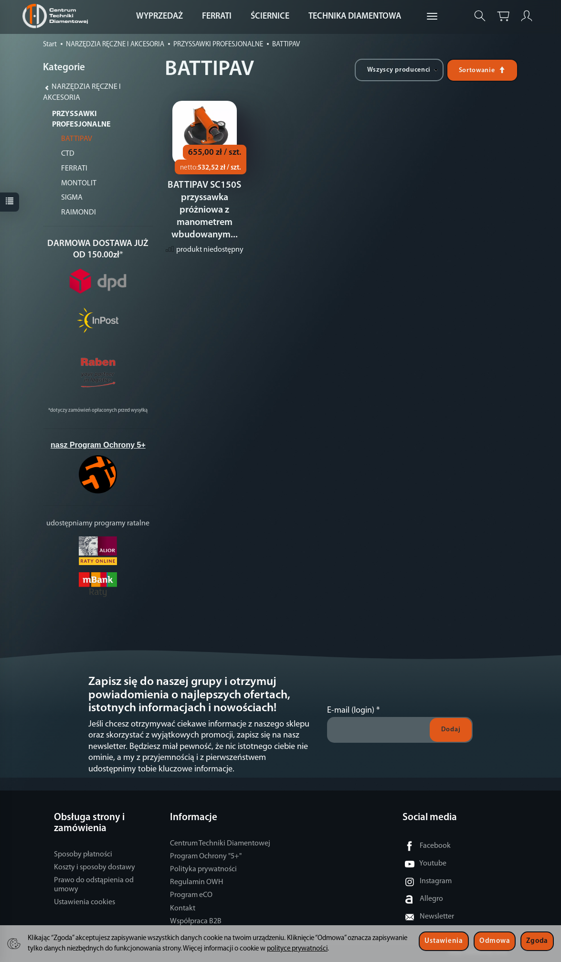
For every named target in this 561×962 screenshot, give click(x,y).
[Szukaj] (480, 16)
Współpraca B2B (196, 921)
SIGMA (72, 198)
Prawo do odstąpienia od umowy (94, 884)
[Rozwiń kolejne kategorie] (432, 17)
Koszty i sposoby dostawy (94, 867)
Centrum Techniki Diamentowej (220, 843)
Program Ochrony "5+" (206, 856)
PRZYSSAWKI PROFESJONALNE (81, 119)
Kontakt (182, 908)
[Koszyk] (503, 16)
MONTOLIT (78, 183)
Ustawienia (443, 941)
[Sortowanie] (482, 70)
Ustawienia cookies (84, 902)
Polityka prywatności (203, 869)
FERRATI (217, 16)
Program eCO (191, 895)
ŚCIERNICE (270, 16)
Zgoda (537, 941)
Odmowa (494, 941)
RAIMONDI (78, 212)
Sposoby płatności (83, 854)
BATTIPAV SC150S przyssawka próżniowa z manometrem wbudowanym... (204, 211)
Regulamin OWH (196, 882)
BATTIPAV (76, 139)
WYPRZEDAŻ (159, 16)
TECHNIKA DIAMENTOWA (354, 16)
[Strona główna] (57, 16)
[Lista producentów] (399, 70)
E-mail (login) (350, 710)
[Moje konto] (527, 16)
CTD (67, 154)
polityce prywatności (297, 948)
